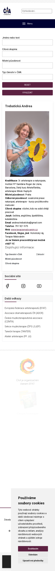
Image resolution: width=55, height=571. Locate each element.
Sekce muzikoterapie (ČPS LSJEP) (22, 326)
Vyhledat (27, 92)
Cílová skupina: (9, 49)
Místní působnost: (11, 60)
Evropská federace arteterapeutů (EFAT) (25, 308)
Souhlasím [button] (33, 549)
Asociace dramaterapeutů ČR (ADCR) (24, 313)
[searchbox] (4, 53)
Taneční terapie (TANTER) (18, 331)
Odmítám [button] (33, 554)
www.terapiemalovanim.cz (24, 229)
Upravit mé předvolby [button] (33, 560)
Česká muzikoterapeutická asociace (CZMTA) (23, 320)
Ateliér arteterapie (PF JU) (18, 336)
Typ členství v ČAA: (12, 72)
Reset (27, 85)
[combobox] (27, 54)
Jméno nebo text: (11, 37)
